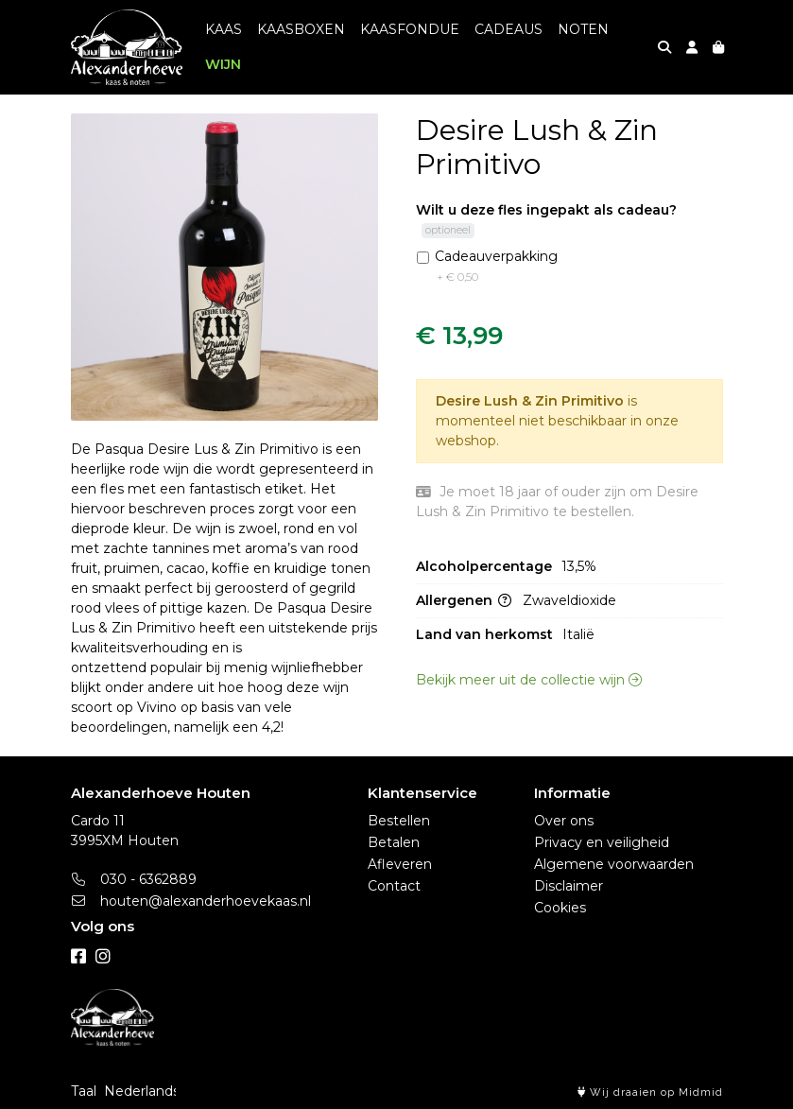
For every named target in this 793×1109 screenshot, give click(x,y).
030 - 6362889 (134, 879)
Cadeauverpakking (496, 314)
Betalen (394, 842)
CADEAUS (508, 29)
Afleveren (400, 864)
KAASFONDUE (409, 29)
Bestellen (399, 820)
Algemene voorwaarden (614, 864)
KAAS (223, 29)
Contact (394, 885)
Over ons (564, 820)
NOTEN (583, 29)
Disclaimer (568, 885)
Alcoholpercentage (484, 613)
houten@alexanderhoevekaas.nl (191, 901)
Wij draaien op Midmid (650, 1092)
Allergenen (463, 647)
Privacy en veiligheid (601, 842)
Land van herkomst (484, 681)
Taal (83, 1091)
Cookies (560, 907)
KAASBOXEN (301, 29)
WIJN (223, 64)
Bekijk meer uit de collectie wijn (529, 727)
